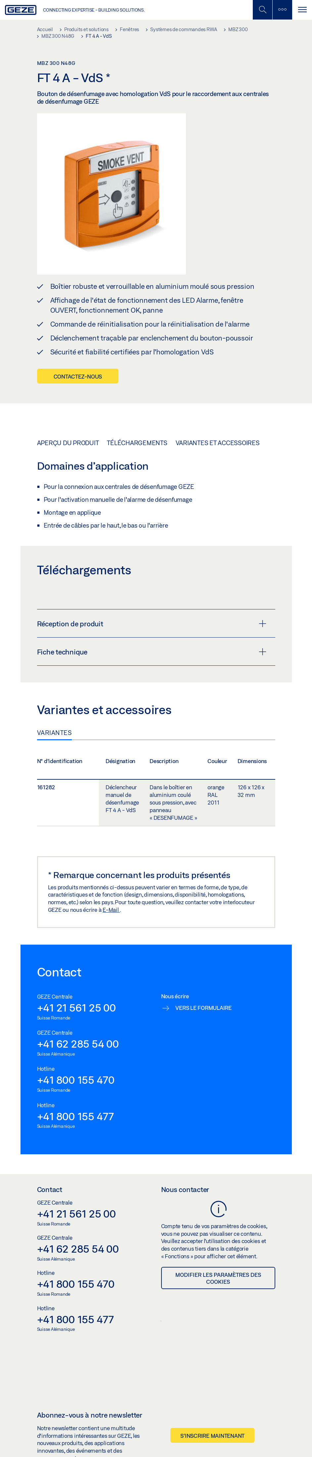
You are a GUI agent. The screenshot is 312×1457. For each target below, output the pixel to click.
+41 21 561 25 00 (76, 1008)
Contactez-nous (78, 376)
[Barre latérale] (282, 10)
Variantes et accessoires (218, 442)
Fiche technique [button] (151, 652)
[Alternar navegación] (302, 10)
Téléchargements (137, 442)
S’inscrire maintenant (212, 1435)
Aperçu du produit (68, 442)
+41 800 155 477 (75, 1116)
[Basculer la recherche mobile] (262, 10)
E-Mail (111, 910)
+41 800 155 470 (75, 1080)
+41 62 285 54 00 (78, 1044)
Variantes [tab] (54, 732)
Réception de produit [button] (151, 624)
